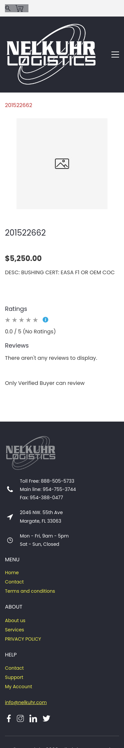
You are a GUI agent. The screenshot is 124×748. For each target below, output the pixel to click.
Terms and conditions (30, 561)
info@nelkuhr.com (26, 672)
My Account (18, 656)
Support (14, 647)
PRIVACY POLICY (23, 609)
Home (12, 542)
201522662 (18, 75)
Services (14, 599)
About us (15, 590)
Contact (14, 551)
